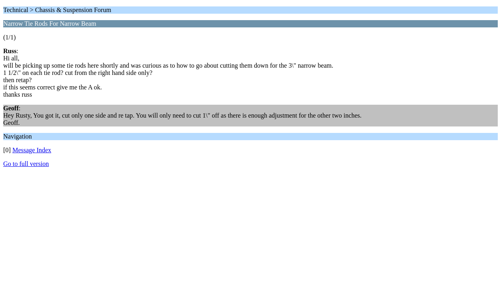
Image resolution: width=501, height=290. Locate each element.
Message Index (31, 150)
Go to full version (26, 163)
